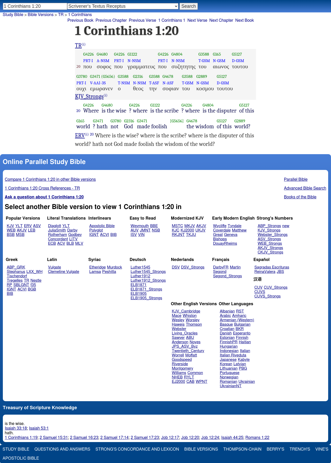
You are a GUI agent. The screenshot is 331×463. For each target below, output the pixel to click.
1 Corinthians (80, 15)
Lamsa (95, 272)
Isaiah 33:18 (16, 428)
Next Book (244, 20)
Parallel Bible (295, 179)
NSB (156, 230)
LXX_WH (34, 272)
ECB (52, 243)
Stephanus (16, 272)
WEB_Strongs (270, 243)
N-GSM (219, 60)
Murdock (114, 267)
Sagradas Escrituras (271, 267)
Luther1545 (140, 267)
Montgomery (182, 368)
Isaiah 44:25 (232, 438)
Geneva (230, 235)
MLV (79, 243)
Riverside (180, 364)
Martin (235, 267)
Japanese (228, 360)
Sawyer (178, 338)
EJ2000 (178, 382)
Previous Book (80, 20)
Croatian (227, 329)
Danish (226, 333)
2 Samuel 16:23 (84, 438)
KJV (10, 226)
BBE (154, 226)
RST (240, 311)
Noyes (195, 342)
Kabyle (244, 360)
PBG (243, 368)
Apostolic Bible (21, 458)
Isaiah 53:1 (39, 428)
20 (78, 110)
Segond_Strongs (227, 276)
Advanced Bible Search (305, 188)
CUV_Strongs (275, 287)
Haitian (245, 342)
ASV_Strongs (269, 239)
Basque (226, 324)
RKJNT (178, 235)
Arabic (225, 316)
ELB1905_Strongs (146, 298)
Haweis (178, 324)
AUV (135, 230)
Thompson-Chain (242, 449)
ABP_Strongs (269, 226)
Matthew (239, 230)
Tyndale (235, 226)
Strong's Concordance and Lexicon (137, 449)
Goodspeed (182, 360)
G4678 (168, 76)
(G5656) (108, 76)
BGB (32, 289)
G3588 (203, 54)
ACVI (104, 235)
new (285, 226)
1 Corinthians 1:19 (21, 438)
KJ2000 (187, 230)
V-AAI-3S (98, 82)
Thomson (194, 324)
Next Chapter (221, 20)
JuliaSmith (57, 230)
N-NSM (134, 60)
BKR (240, 329)
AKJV (22, 230)
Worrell (178, 355)
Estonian (227, 338)
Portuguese (229, 373)
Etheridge (97, 267)
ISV (134, 235)
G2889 (201, 76)
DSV (176, 267)
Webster (179, 329)
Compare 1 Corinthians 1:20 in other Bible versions (50, 179)
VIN (141, 235)
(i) (84, 44)
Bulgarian (242, 324)
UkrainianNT (231, 386)
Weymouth (140, 226)
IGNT (94, 235)
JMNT (145, 230)
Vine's (321, 449)
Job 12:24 (210, 438)
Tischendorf (17, 276)
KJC (175, 230)
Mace (177, 316)
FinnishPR (229, 342)
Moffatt (191, 355)
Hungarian (229, 346)
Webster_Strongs (273, 235)
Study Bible (13, 15)
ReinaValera (264, 272)
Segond (219, 272)
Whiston (190, 316)
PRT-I (88, 60)
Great (218, 235)
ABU (190, 338)
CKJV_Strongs (270, 252)
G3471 (95, 76)
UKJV (200, 230)
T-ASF (154, 82)
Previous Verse (142, 20)
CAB (190, 382)
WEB (11, 230)
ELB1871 (139, 285)
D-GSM (238, 60)
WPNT (201, 382)
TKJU (191, 235)
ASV (37, 226)
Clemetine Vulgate (63, 272)
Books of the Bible (300, 197)
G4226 (88, 54)
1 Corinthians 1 (171, 20)
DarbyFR (221, 267)
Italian (245, 351)
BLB (70, 243)
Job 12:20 (190, 438)
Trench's (299, 449)
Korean (226, 364)
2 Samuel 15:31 (54, 438)
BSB (10, 235)
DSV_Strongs (193, 267)
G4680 (102, 54)
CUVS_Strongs (267, 296)
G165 (217, 54)
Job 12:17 (170, 438)
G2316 (138, 76)
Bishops (220, 239)
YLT (18, 226)
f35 (33, 285)
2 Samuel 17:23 (145, 438)
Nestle (36, 280)
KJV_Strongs (89, 96)
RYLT (189, 377)
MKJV (189, 226)
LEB (31, 230)
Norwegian (229, 377)
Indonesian (229, 351)
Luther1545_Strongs (148, 272)
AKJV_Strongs (270, 248)
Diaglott (54, 226)
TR (78, 45)
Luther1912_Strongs (148, 280)
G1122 (132, 54)
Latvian (240, 364)
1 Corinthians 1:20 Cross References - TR (42, 188)
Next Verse (197, 20)
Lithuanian (229, 368)
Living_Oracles (185, 333)
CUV (258, 287)
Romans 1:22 (257, 438)
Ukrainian (246, 382)
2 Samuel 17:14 (114, 438)
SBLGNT (21, 285)
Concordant (58, 239)
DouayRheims (225, 243)
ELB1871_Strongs (146, 289)
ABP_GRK (16, 267)
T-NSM (124, 82)
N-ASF (168, 82)
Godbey (75, 235)
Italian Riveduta (233, 355)
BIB (113, 235)
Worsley (192, 320)
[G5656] (177, 120)
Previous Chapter (111, 20)
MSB (20, 235)
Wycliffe (219, 226)
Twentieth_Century (188, 351)
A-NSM (103, 60)
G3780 (82, 76)
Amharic (239, 316)
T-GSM (204, 60)
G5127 (237, 54)
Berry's (275, 449)
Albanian (227, 311)
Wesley (178, 320)
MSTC (177, 226)
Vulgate (54, 267)
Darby (72, 230)
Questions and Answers (62, 449)
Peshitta (109, 272)
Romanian (228, 382)
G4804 (176, 54)
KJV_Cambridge (186, 311)
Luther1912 (140, 276)
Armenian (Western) (237, 320)
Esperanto (242, 333)
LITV (73, 239)
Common (195, 373)
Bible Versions (41, 15)
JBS (280, 272)
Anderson (180, 342)
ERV (80, 135)
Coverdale (222, 230)
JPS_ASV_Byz (185, 346)
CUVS (259, 292)
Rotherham (57, 235)
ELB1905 (139, 294)
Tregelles (14, 280)
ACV (61, 243)
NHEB (177, 377)
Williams (179, 373)
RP (9, 285)
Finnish (242, 338)
